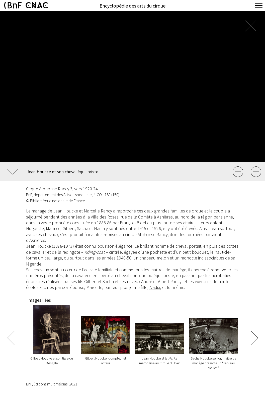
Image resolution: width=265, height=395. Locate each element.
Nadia (154, 287)
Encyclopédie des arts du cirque (132, 6)
